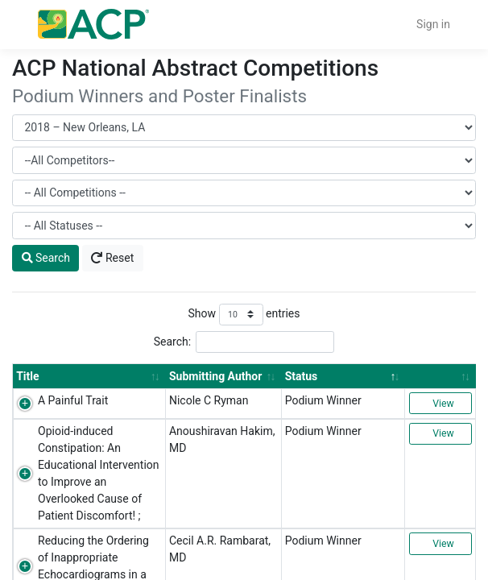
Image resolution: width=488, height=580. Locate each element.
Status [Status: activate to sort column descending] (301, 376)
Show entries (244, 314)
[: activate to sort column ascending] (440, 375)
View (440, 403)
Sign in (433, 24)
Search (46, 257)
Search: (244, 342)
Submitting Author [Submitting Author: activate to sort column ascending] (215, 376)
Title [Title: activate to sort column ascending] (27, 376)
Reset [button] (112, 257)
